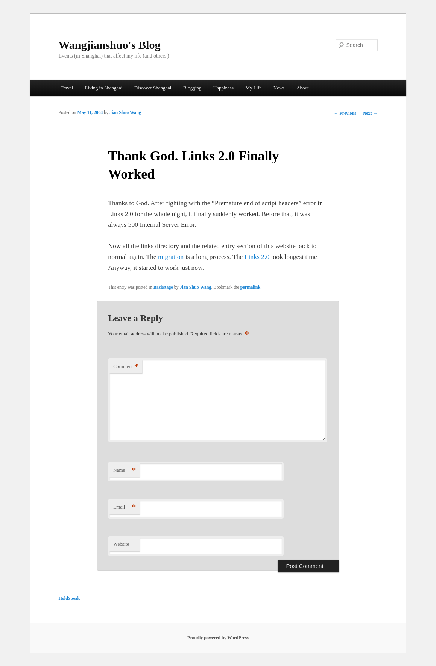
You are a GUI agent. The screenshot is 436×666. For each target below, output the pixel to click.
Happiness (223, 88)
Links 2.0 (257, 256)
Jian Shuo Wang (125, 112)
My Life (253, 88)
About (302, 88)
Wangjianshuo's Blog (110, 45)
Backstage (163, 287)
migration (171, 256)
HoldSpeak (69, 598)
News (279, 88)
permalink (250, 287)
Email (124, 507)
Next (370, 113)
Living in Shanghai (104, 88)
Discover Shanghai (153, 88)
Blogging (192, 88)
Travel (67, 88)
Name (124, 470)
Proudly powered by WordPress (218, 637)
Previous (345, 113)
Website (121, 544)
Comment (125, 366)
